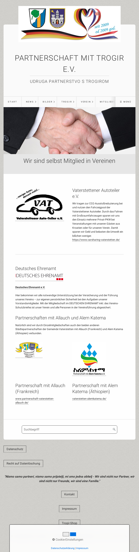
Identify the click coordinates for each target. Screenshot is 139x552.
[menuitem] (12, 102)
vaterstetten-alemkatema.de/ (89, 398)
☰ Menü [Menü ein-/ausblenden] (125, 102)
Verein (86, 102)
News (30, 102)
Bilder (48, 102)
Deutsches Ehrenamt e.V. (30, 287)
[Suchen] (114, 429)
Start (12, 102)
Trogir (66, 102)
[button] (15, 449)
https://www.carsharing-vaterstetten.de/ (96, 239)
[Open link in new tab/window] (39, 204)
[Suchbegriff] (69, 429)
